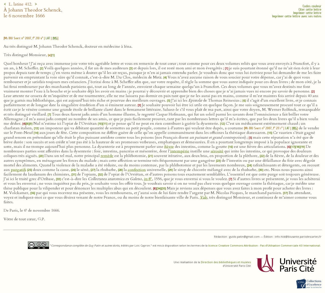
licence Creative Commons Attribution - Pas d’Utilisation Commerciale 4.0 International (264, 245)
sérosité (217, 151)
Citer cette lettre (310, 9)
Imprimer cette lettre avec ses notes (296, 16)
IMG (55, 38)
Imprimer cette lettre (307, 13)
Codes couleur (312, 6)
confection (137, 169)
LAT (48, 38)
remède (107, 155)
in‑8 (148, 179)
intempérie (179, 151)
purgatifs (18, 169)
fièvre (169, 146)
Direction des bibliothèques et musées (226, 262)
